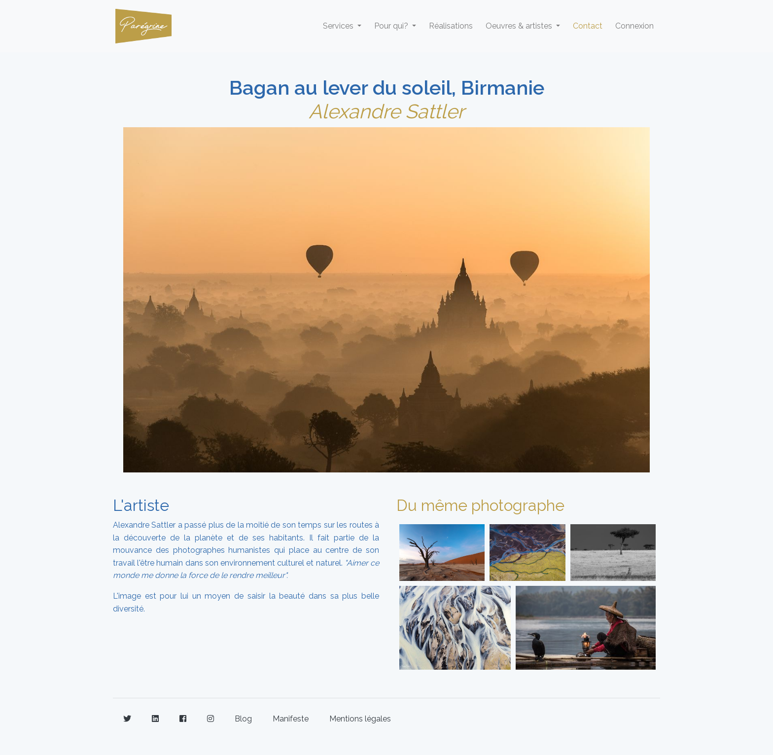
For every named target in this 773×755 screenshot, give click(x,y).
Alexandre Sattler (386, 111)
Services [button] (339, 26)
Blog (243, 718)
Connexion (634, 26)
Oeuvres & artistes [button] (520, 26)
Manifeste (291, 718)
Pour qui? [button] (392, 26)
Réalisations (451, 26)
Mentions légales (360, 718)
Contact (587, 26)
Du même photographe (480, 505)
